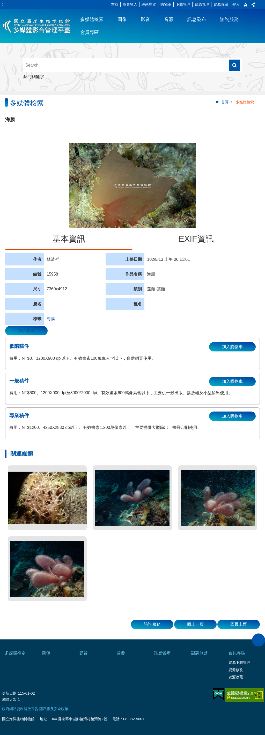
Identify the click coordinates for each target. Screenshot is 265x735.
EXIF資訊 (196, 238)
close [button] (258, 639)
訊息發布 (196, 19)
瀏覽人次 (9, 699)
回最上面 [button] (238, 624)
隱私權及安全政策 (53, 709)
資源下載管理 (239, 662)
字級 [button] (245, 5)
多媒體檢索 (92, 19)
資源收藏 (221, 4)
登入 (236, 4)
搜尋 (234, 65)
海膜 (51, 318)
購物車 (165, 4)
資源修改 (236, 670)
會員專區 (89, 32)
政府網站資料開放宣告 (20, 709)
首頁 (114, 4)
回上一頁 (195, 624)
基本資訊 (68, 238)
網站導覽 (149, 4)
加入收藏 (26, 330)
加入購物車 (232, 346)
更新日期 (9, 693)
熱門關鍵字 (33, 77)
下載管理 (183, 4)
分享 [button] (253, 5)
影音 (145, 19)
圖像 (122, 19)
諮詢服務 (229, 19)
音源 (168, 19)
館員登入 (130, 4)
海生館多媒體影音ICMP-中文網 (36, 26)
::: (3, 4)
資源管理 (202, 4)
